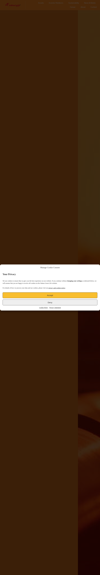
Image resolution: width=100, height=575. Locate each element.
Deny (50, 302)
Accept (50, 295)
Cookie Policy (43, 308)
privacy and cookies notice (56, 288)
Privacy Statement (55, 308)
